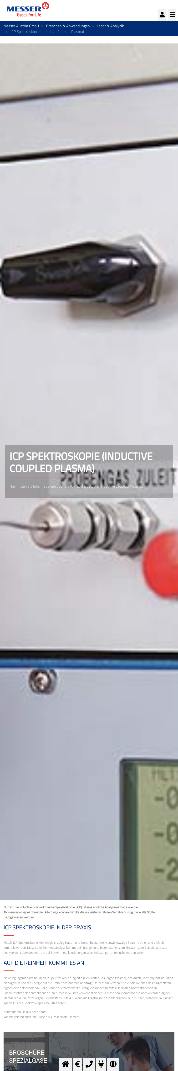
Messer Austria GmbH (21, 26)
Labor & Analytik (110, 26)
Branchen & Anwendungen (68, 26)
